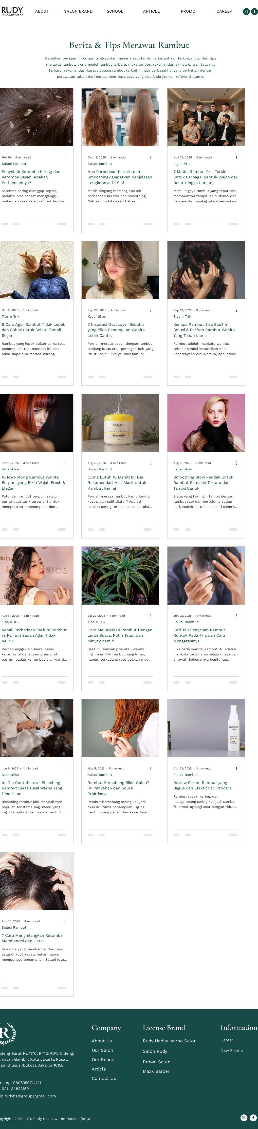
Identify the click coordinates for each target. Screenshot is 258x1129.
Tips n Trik (10, 316)
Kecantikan (97, 316)
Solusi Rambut (14, 164)
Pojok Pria (181, 164)
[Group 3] (246, 11)
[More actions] (67, 157)
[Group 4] (254, 11)
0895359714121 (27, 1082)
